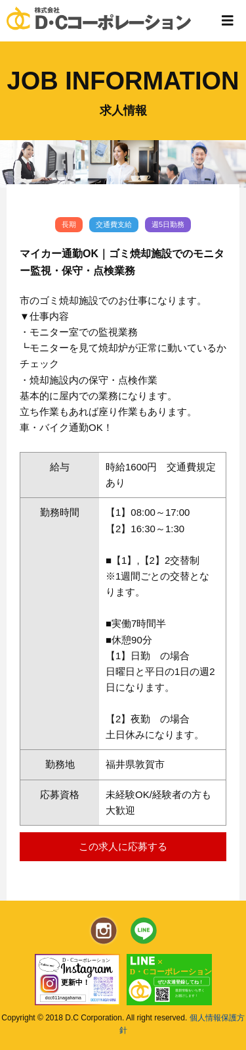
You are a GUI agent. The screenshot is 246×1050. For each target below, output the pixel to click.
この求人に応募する (123, 846)
